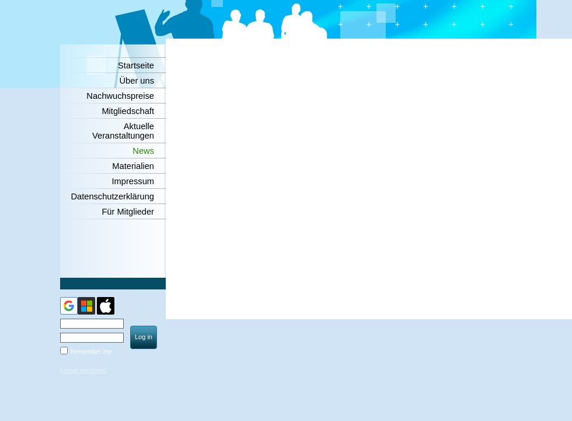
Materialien (133, 166)
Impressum (133, 181)
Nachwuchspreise (120, 96)
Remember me (91, 351)
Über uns (137, 80)
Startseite (136, 65)
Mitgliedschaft (128, 111)
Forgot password (83, 370)
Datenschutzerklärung (112, 196)
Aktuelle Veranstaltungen (123, 131)
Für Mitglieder (128, 211)
